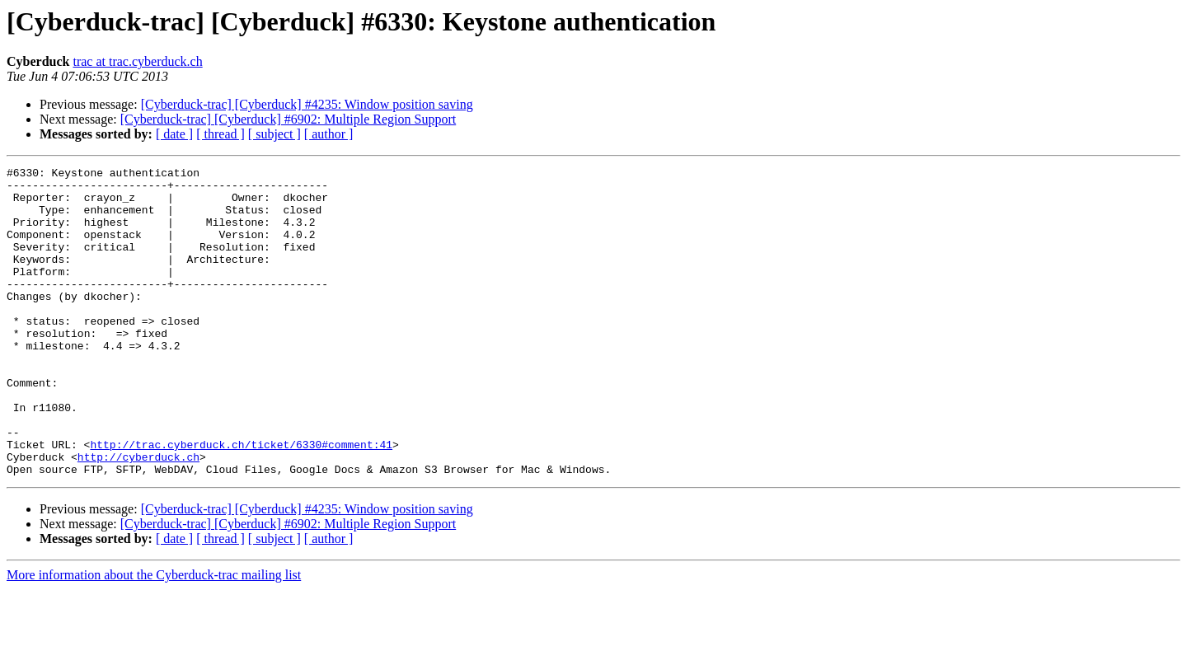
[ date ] (174, 134)
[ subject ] (274, 134)
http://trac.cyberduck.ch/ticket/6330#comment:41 (241, 501)
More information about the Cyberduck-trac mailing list (154, 637)
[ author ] (329, 134)
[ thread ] (220, 134)
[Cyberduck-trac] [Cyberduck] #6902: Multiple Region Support (288, 119)
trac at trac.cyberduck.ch (137, 61)
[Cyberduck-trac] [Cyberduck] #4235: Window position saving (307, 104)
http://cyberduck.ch (138, 515)
